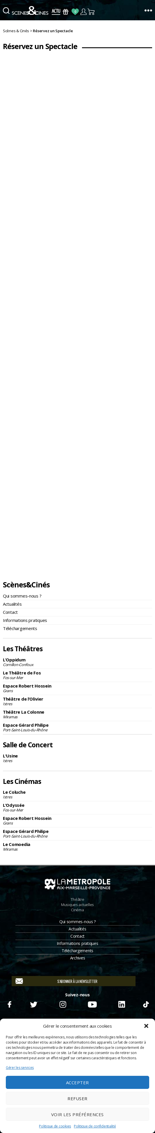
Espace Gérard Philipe (77, 727)
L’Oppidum (77, 662)
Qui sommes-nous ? (22, 596)
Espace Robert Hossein (77, 688)
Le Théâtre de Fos (77, 675)
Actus (56, 11)
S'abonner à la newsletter (77, 981)
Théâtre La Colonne (77, 714)
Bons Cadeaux (65, 11)
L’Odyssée (77, 807)
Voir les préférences (77, 1114)
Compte (83, 11)
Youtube (92, 1003)
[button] (146, 1026)
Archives (77, 958)
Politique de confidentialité (95, 1126)
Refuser (77, 1098)
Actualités (12, 604)
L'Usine (77, 758)
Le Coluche (77, 794)
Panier (91, 11)
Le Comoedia (77, 846)
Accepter (77, 1082)
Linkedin (121, 1003)
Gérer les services (20, 1067)
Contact (10, 612)
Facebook (9, 1003)
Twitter (33, 1003)
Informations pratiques (25, 620)
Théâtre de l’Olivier (77, 701)
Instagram (62, 1003)
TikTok (145, 1003)
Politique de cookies (55, 1126)
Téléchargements (20, 628)
